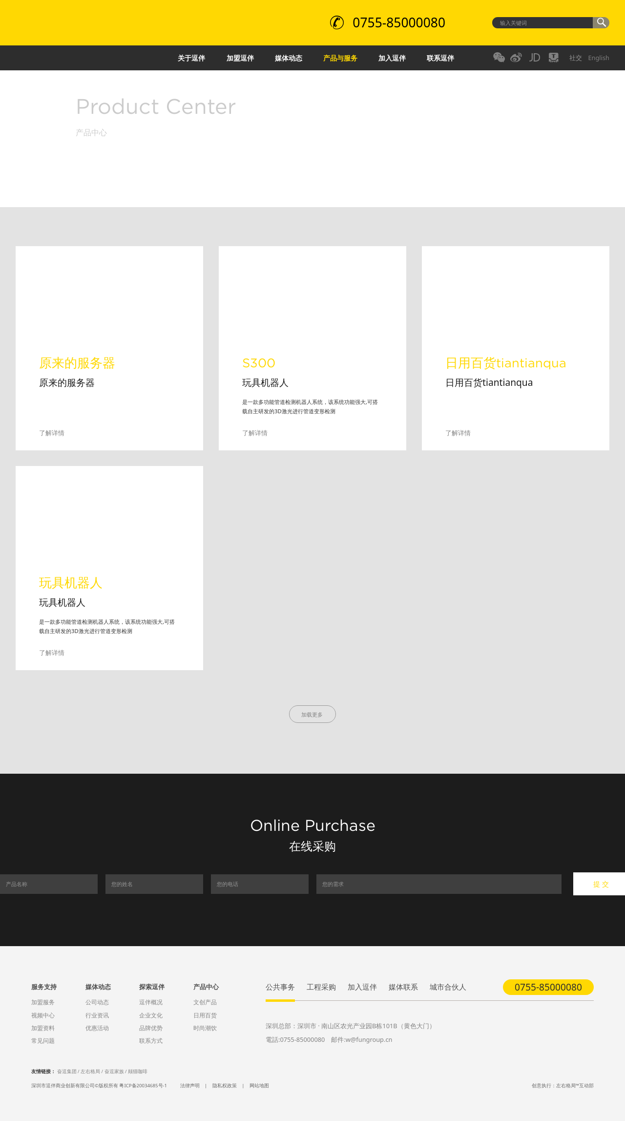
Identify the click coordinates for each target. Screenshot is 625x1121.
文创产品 (205, 1002)
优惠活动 (97, 1028)
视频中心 (43, 1015)
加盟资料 (43, 1028)
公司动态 (97, 1002)
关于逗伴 (191, 58)
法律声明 (190, 1085)
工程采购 (321, 987)
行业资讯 (97, 1015)
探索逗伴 (152, 986)
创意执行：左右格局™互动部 (563, 1085)
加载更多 (312, 714)
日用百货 (205, 1015)
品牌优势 (151, 1028)
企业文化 (151, 1015)
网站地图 (259, 1085)
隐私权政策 (224, 1085)
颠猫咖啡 (137, 1071)
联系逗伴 (440, 58)
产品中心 (206, 986)
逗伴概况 (151, 1002)
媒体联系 (403, 987)
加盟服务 (43, 1002)
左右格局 (90, 1071)
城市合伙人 (448, 987)
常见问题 (43, 1040)
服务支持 (44, 986)
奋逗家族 (114, 1071)
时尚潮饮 (205, 1028)
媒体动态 (288, 58)
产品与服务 (340, 58)
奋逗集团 (67, 1071)
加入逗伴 (392, 58)
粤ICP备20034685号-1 (143, 1085)
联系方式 (151, 1040)
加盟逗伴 (240, 58)
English (598, 57)
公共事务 (280, 987)
